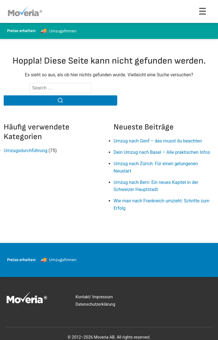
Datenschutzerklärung (95, 304)
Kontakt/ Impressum (94, 297)
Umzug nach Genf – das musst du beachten (158, 141)
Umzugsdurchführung (25, 150)
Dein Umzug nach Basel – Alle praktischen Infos (162, 152)
